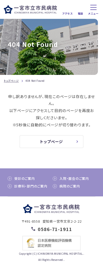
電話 (80, 13)
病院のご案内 (69, 186)
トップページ (11, 81)
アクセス (67, 13)
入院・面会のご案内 (74, 178)
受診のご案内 (24, 178)
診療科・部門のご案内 (30, 186)
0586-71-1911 (55, 228)
